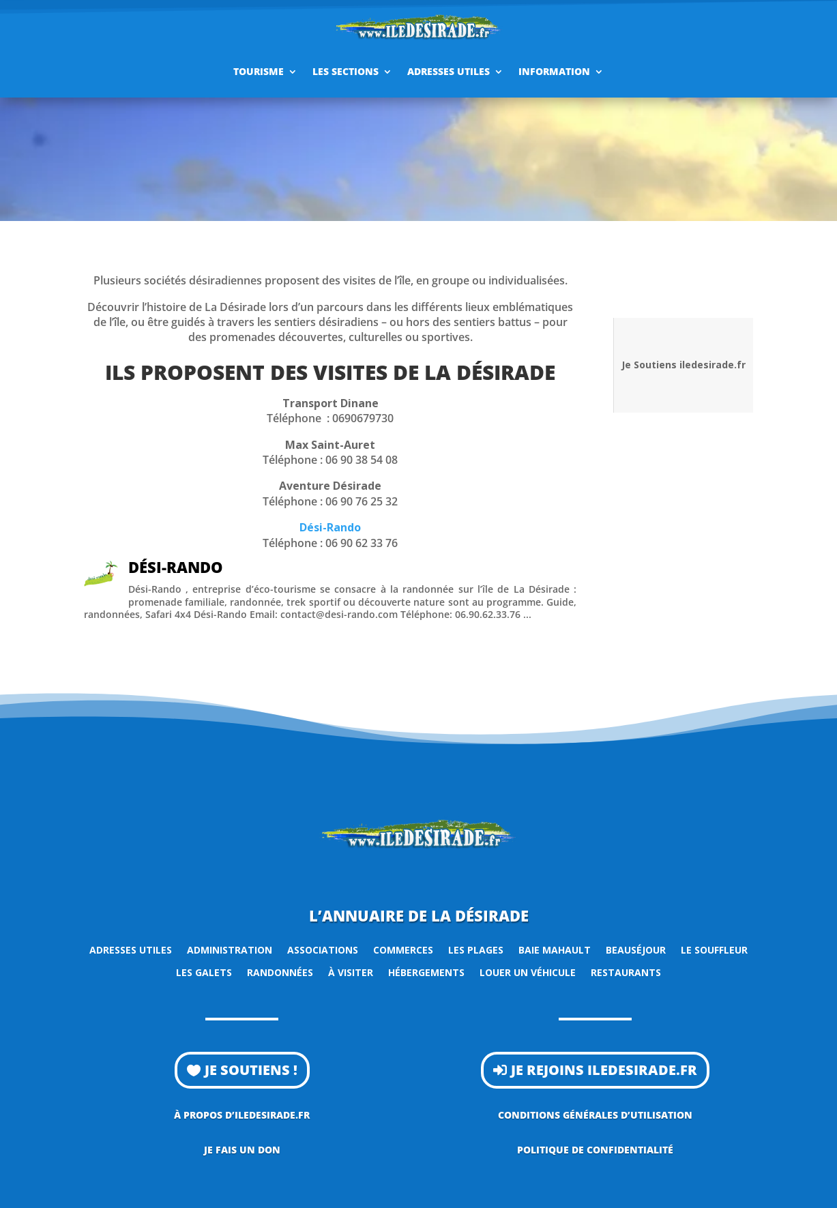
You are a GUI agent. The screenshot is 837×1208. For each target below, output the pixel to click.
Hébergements (426, 972)
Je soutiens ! (251, 1070)
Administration (229, 949)
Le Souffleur (714, 949)
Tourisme (258, 71)
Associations (322, 949)
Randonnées (280, 972)
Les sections (345, 71)
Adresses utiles (448, 71)
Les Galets (204, 972)
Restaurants (626, 972)
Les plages (475, 949)
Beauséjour (636, 949)
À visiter (350, 972)
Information (554, 71)
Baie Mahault (554, 949)
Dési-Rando (330, 527)
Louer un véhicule (528, 972)
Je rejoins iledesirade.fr (604, 1070)
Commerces (403, 949)
